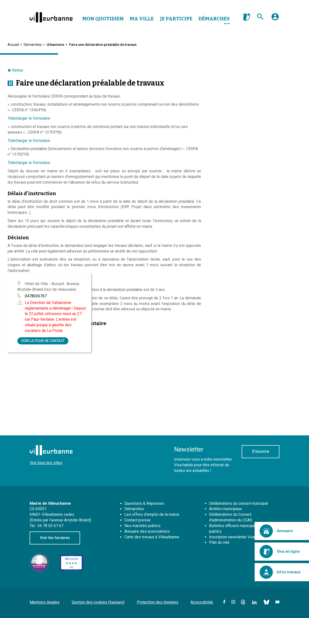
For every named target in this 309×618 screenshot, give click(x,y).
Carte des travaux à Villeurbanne (151, 537)
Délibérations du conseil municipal (238, 503)
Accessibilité (201, 602)
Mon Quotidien (103, 19)
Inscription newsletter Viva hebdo (238, 537)
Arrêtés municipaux (225, 508)
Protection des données (157, 602)
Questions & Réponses (144, 503)
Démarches (214, 19)
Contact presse (137, 520)
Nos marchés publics (142, 525)
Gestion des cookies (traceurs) (98, 602)
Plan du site (219, 542)
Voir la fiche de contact (43, 341)
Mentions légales (44, 602)
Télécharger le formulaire (29, 118)
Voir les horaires (55, 537)
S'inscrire (260, 451)
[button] (275, 19)
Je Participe (176, 19)
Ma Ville (142, 19)
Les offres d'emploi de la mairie (151, 514)
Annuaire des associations (147, 531)
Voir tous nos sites (46, 462)
